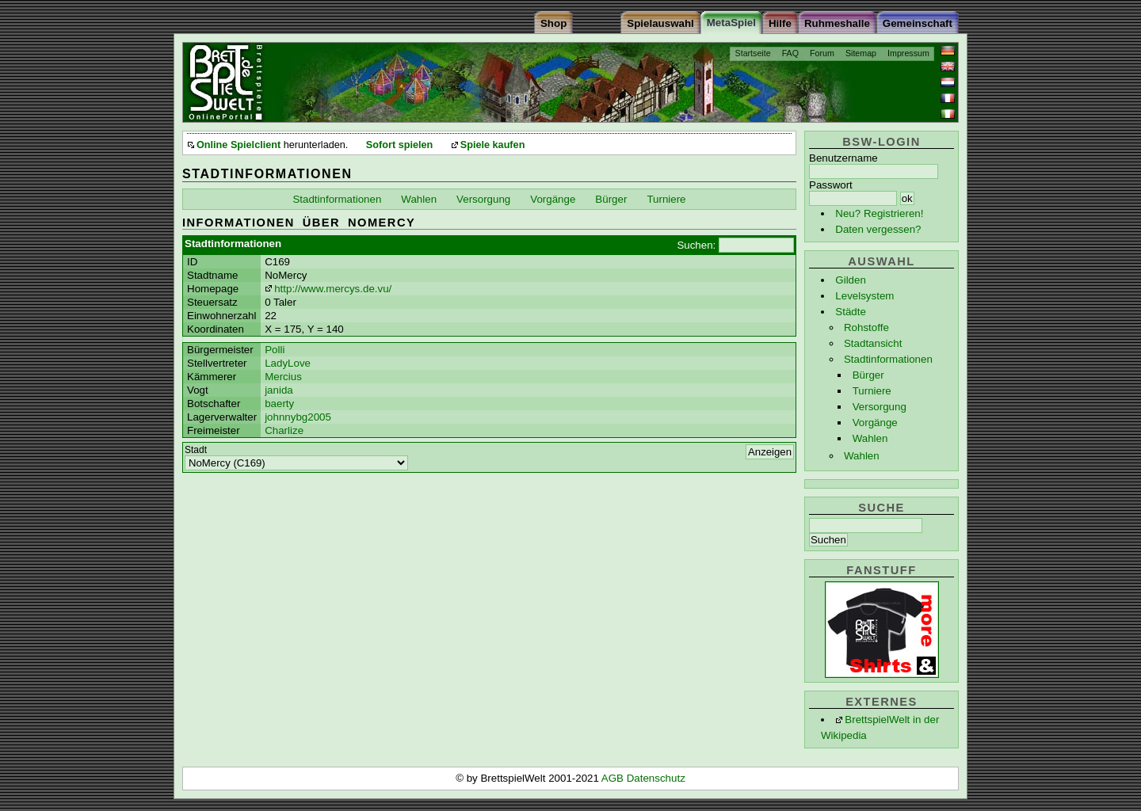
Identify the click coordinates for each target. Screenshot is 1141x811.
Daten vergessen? (878, 229)
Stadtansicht (873, 343)
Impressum (908, 53)
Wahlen (870, 438)
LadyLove (288, 363)
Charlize (284, 430)
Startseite (753, 53)
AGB (614, 778)
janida (279, 390)
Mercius (283, 377)
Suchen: (696, 245)
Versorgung (879, 407)
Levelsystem (864, 296)
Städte (850, 312)
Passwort (831, 185)
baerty (279, 403)
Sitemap (860, 53)
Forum (822, 53)
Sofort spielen (399, 144)
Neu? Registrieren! (879, 213)
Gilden (850, 280)
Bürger (868, 375)
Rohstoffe (866, 327)
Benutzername (843, 158)
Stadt (196, 449)
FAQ (790, 53)
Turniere (872, 391)
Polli (274, 350)
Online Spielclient (238, 144)
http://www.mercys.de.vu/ (332, 289)
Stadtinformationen (888, 359)
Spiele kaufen (492, 144)
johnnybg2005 (298, 417)
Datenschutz (656, 778)
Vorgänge (875, 422)
